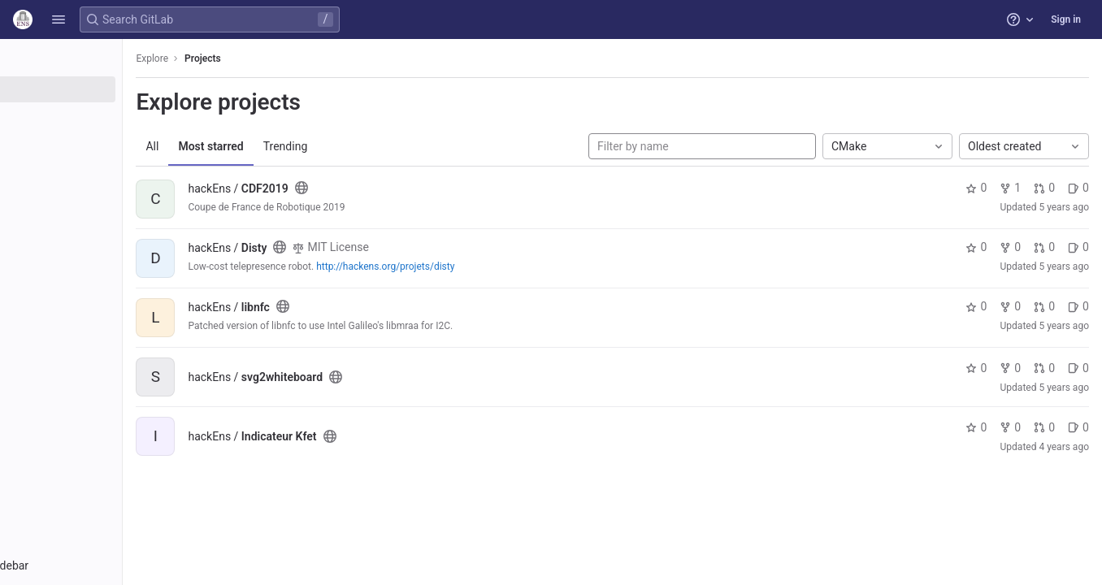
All (237, 146)
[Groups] (104, 116)
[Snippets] (104, 170)
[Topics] (104, 143)
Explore (237, 58)
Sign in (1066, 19)
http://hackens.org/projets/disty (470, 266)
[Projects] (104, 89)
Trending (370, 146)
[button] (59, 19)
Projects (288, 58)
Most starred (295, 146)
